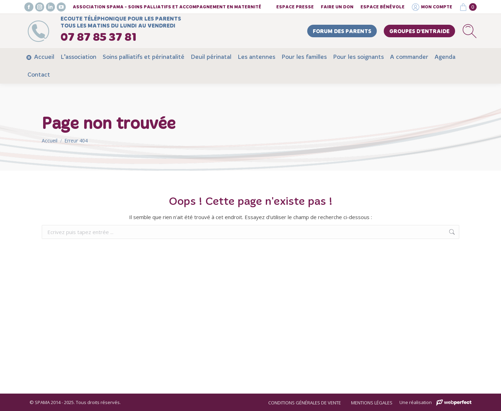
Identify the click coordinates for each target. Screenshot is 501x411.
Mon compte (432, 7)
